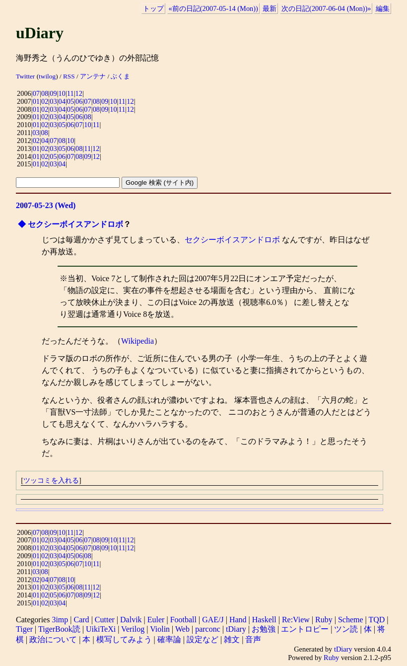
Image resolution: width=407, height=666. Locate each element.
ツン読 (346, 629)
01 (36, 101)
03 (53, 101)
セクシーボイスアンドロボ (75, 224)
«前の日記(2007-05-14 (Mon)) (213, 8)
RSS (69, 76)
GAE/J (213, 619)
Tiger (24, 629)
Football (183, 619)
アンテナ (93, 76)
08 (44, 93)
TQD (376, 619)
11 (70, 93)
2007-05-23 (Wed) (45, 205)
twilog (47, 76)
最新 (269, 8)
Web (182, 629)
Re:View (296, 619)
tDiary (236, 629)
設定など (202, 639)
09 (53, 93)
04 (62, 101)
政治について (53, 639)
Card (81, 619)
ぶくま (120, 76)
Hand (238, 619)
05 (70, 101)
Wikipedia (137, 341)
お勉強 (263, 629)
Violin (160, 629)
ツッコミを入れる (51, 480)
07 (36, 93)
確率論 (169, 639)
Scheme (350, 619)
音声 (253, 639)
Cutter (105, 619)
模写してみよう (124, 639)
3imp (60, 619)
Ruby (324, 619)
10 (62, 93)
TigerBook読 (59, 629)
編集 (383, 8)
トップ (153, 8)
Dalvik (131, 619)
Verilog (132, 629)
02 (44, 101)
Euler (156, 619)
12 (78, 93)
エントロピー (305, 629)
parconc (207, 629)
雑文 (232, 639)
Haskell (264, 619)
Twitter (25, 76)
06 (78, 101)
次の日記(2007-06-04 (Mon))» (326, 8)
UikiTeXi (101, 629)
